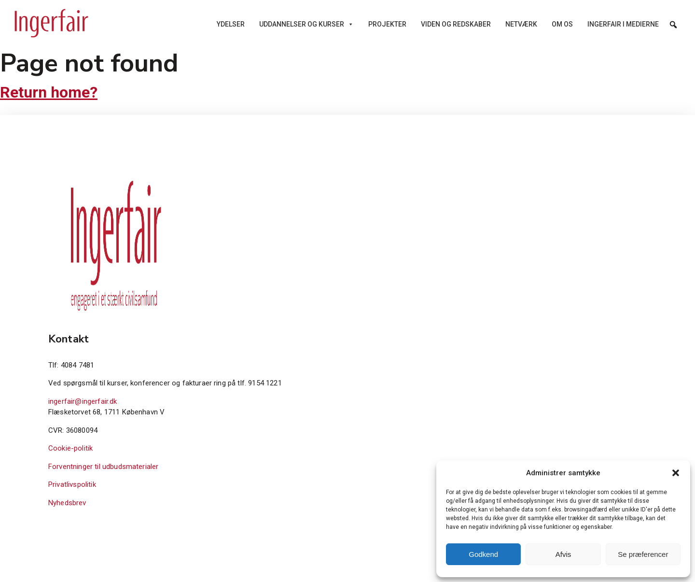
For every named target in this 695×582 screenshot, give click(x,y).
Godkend (483, 554)
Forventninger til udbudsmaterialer (103, 466)
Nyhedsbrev (67, 502)
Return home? (48, 92)
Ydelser (231, 24)
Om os (562, 24)
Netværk (521, 24)
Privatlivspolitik (72, 484)
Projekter (387, 24)
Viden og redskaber (456, 24)
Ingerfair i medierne (623, 24)
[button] (676, 473)
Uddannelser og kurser (306, 24)
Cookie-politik (70, 448)
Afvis (563, 554)
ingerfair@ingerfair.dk (82, 401)
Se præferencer (643, 554)
